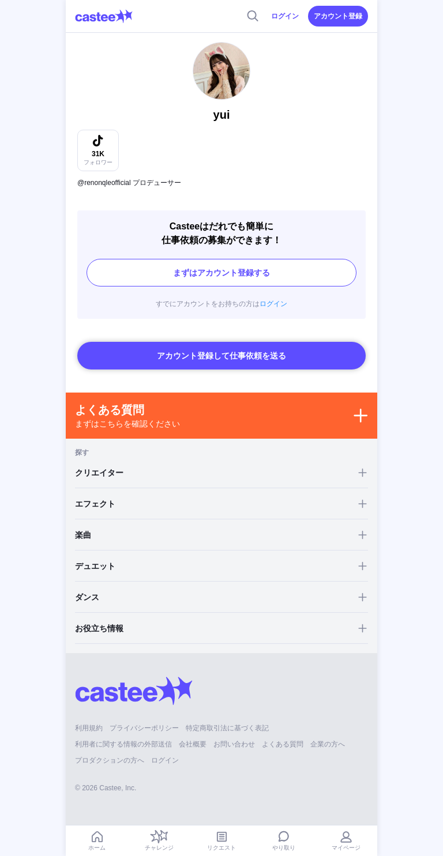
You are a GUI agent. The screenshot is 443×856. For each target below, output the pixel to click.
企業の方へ (327, 744)
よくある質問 (282, 744)
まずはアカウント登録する (221, 272)
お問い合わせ (234, 744)
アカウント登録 (338, 16)
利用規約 (89, 728)
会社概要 (193, 744)
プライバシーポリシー (144, 728)
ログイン (285, 16)
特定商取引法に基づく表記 (227, 728)
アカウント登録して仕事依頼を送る (221, 355)
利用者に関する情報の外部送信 (123, 744)
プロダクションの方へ (109, 760)
